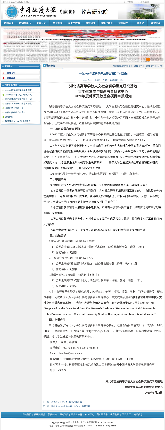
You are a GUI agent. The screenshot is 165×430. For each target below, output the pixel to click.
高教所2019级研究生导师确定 (18, 103)
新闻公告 (41, 23)
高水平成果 (107, 23)
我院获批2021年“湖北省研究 (17, 121)
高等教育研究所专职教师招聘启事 (66, 402)
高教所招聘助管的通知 (15, 112)
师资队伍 (58, 23)
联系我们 (145, 2)
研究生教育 (74, 23)
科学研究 (90, 23)
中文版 (130, 2)
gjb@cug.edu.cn (109, 426)
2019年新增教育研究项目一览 (18, 99)
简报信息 (156, 23)
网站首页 (9, 23)
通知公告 (150, 66)
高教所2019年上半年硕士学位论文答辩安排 (70, 406)
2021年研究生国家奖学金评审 (18, 90)
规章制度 (123, 23)
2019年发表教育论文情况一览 (18, 95)
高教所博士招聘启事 (14, 108)
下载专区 (139, 23)
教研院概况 (25, 23)
